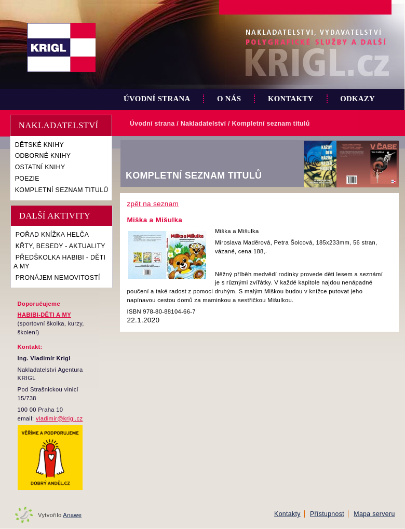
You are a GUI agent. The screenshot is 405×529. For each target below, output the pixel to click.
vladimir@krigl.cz (59, 418)
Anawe (72, 515)
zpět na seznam (153, 204)
